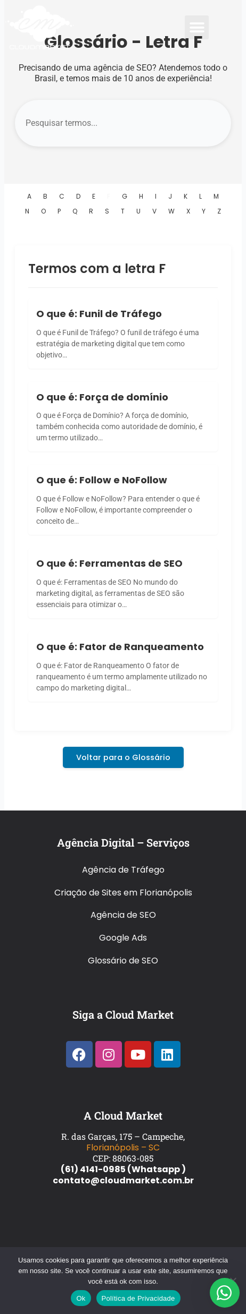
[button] (197, 27)
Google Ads (123, 938)
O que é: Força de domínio (102, 397)
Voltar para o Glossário (123, 757)
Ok (80, 1298)
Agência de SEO (123, 915)
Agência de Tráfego (123, 870)
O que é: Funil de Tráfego (99, 313)
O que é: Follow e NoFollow (101, 480)
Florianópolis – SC (123, 1147)
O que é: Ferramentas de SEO (109, 563)
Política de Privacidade (138, 1298)
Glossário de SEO (123, 960)
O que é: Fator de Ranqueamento (120, 646)
